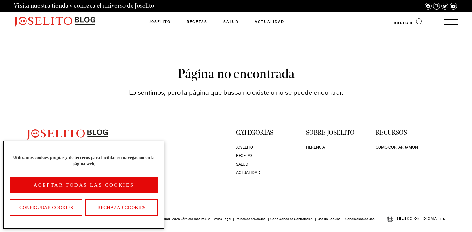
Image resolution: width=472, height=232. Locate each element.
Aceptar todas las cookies (84, 185)
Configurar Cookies (46, 207)
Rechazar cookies (121, 207)
